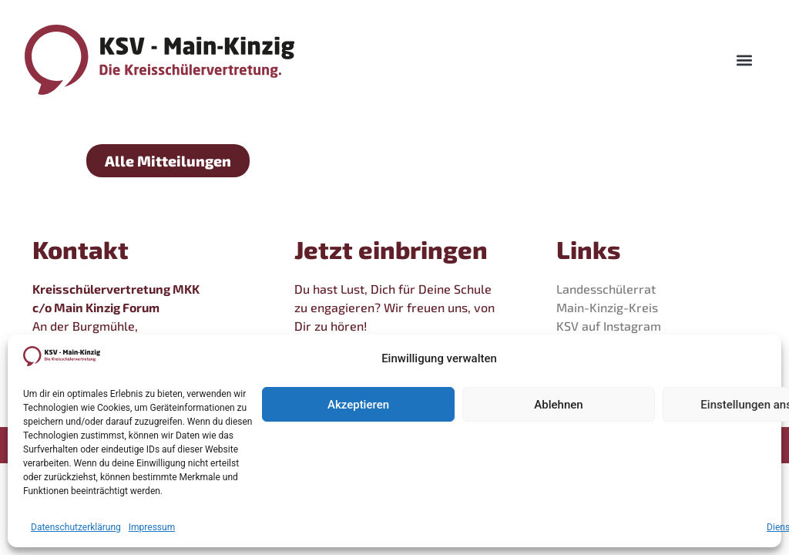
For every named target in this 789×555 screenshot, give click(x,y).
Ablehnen (558, 405)
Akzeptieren (358, 405)
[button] (744, 59)
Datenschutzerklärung (76, 527)
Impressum (152, 527)
